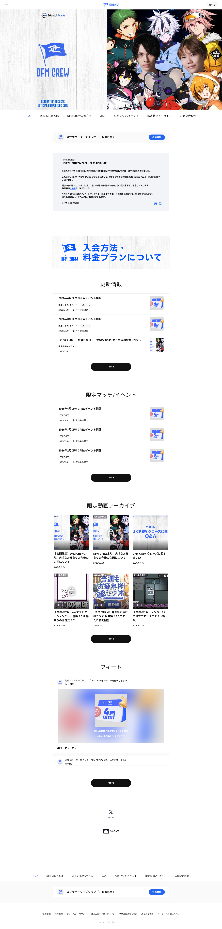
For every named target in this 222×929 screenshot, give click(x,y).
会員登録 (157, 137)
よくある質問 (147, 914)
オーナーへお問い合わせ (168, 914)
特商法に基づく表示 (128, 914)
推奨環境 (46, 914)
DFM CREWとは (49, 116)
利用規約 (59, 914)
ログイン (212, 4)
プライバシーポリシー (77, 914)
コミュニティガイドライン (103, 914)
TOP (28, 116)
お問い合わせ (188, 116)
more (111, 366)
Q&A (102, 116)
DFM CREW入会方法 (79, 116)
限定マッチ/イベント (126, 116)
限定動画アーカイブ (159, 116)
